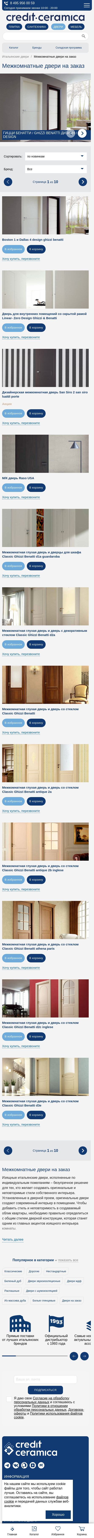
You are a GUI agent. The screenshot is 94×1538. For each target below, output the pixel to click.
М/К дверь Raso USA (18, 480)
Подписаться (45, 1391)
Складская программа (69, 47)
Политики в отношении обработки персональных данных (41, 1409)
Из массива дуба (15, 1302)
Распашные (11, 1292)
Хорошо (58, 1514)
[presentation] (70, 135)
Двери (58, 26)
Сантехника (36, 26)
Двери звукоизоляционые (44, 1283)
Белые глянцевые (44, 1302)
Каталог (13, 47)
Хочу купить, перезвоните (21, 260)
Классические (13, 1273)
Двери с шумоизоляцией (41, 1292)
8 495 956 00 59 (19, 3)
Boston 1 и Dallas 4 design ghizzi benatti (32, 241)
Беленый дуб (12, 1283)
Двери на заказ (71, 1302)
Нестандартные (56, 1273)
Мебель (76, 26)
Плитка (14, 26)
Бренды (36, 47)
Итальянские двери (20, 1522)
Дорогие (34, 1273)
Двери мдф (74, 1283)
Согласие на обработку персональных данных (41, 1402)
